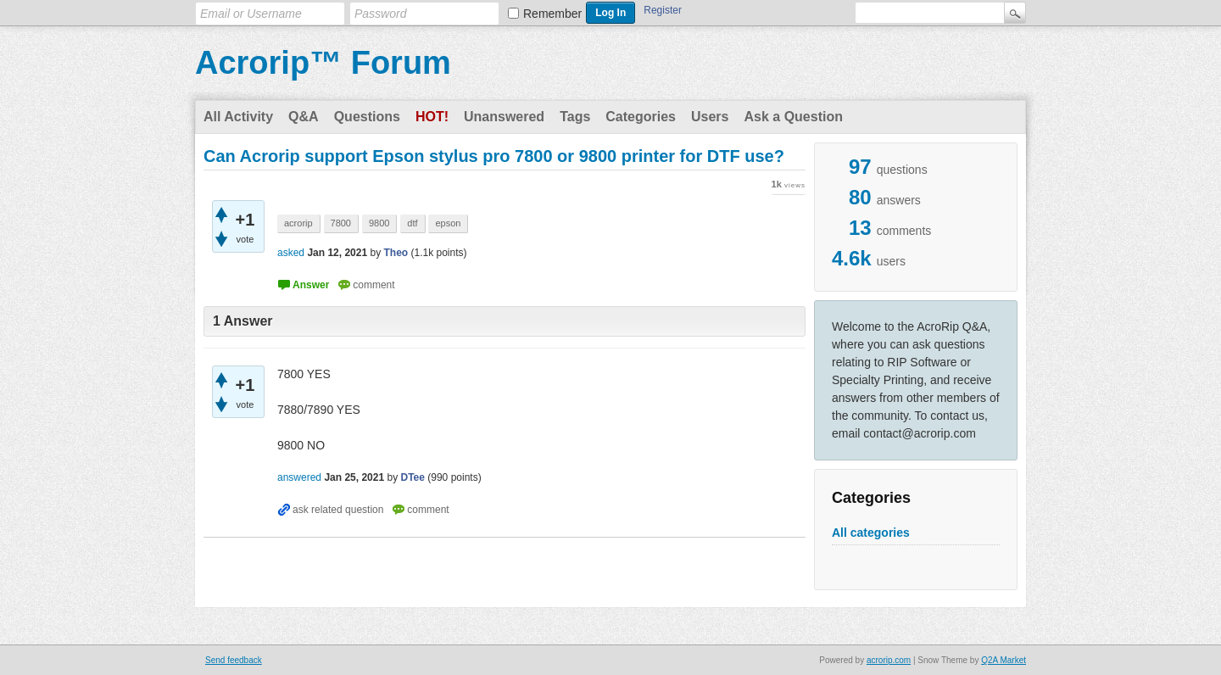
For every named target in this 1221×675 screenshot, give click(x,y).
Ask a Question (793, 116)
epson (447, 223)
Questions (367, 116)
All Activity (238, 116)
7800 (341, 223)
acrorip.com (889, 660)
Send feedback (233, 660)
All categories (871, 532)
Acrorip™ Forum (323, 63)
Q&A (303, 116)
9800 (379, 223)
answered (299, 477)
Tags (575, 116)
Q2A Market (1003, 660)
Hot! (432, 116)
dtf (412, 223)
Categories (640, 116)
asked (290, 253)
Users (709, 116)
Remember (552, 14)
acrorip (298, 223)
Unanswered (504, 116)
